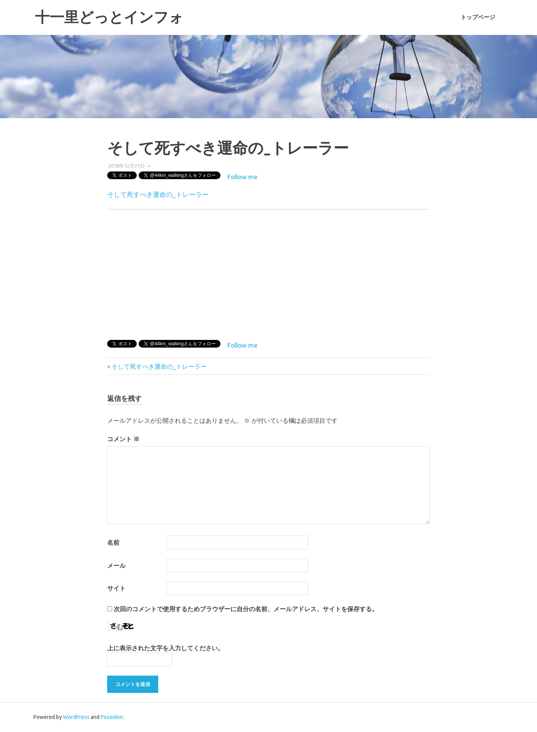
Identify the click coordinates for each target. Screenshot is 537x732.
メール (116, 565)
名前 (113, 542)
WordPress (76, 717)
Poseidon (112, 717)
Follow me (242, 176)
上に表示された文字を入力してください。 (165, 648)
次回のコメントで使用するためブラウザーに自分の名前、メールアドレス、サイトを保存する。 (246, 608)
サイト (116, 588)
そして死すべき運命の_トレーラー (158, 194)
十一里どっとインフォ (109, 17)
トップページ (478, 17)
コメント (123, 438)
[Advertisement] (365, 273)
